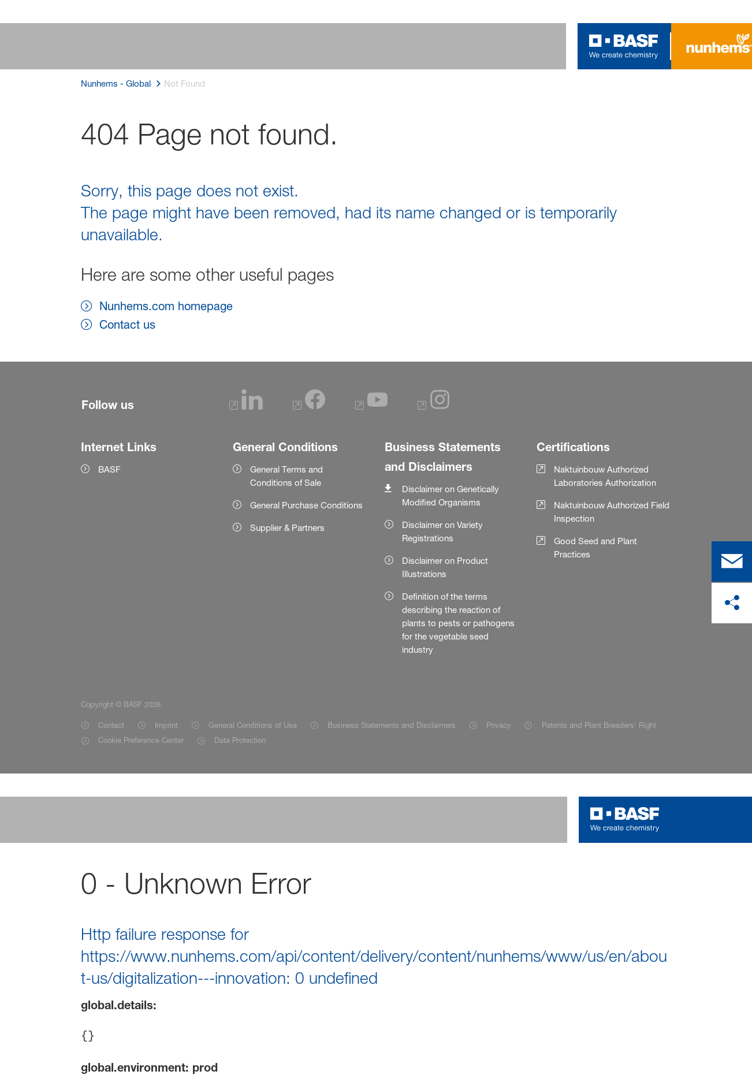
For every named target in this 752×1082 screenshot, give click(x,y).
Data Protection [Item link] (240, 740)
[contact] (732, 561)
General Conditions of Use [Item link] (253, 725)
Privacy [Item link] (498, 725)
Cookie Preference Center (141, 740)
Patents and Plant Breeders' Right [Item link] (599, 725)
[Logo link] (623, 46)
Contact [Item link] (111, 725)
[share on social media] (732, 603)
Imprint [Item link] (166, 725)
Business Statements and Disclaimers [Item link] (391, 725)
